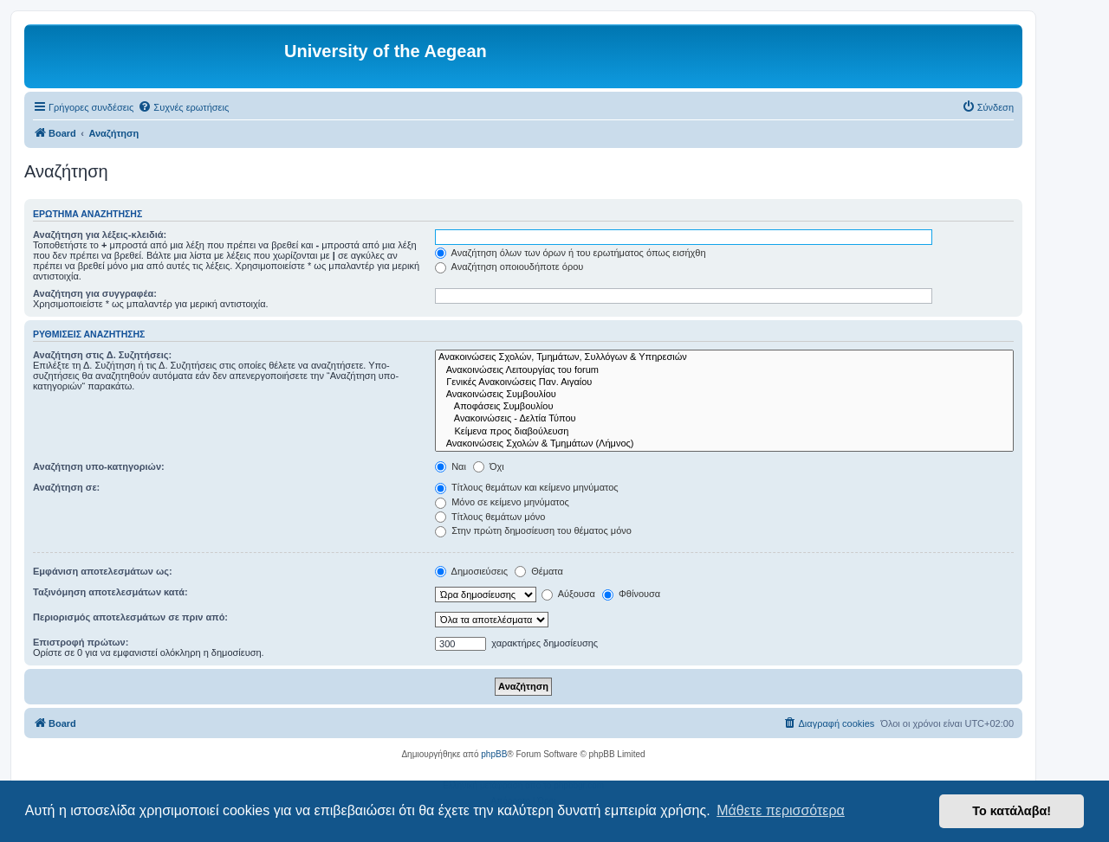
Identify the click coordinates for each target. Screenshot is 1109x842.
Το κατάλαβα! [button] (1011, 811)
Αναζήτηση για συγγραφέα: (95, 293)
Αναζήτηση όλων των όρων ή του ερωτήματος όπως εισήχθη (570, 252)
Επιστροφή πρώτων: (80, 642)
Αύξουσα (568, 593)
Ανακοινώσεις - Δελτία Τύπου (724, 419)
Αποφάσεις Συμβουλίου (724, 407)
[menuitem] (183, 107)
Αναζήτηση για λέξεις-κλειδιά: (99, 234)
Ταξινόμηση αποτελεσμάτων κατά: (110, 592)
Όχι (488, 466)
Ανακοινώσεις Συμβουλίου (724, 395)
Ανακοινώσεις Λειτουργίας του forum (724, 370)
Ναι (450, 466)
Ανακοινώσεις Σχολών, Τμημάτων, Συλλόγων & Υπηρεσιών (724, 357)
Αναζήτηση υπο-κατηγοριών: (99, 466)
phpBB (494, 754)
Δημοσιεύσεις (471, 571)
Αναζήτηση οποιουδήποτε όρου (509, 266)
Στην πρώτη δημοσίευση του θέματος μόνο (533, 530)
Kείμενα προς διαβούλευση (724, 432)
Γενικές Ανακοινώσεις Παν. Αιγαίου (724, 382)
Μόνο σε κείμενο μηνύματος (502, 502)
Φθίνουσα (631, 593)
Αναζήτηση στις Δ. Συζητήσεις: (102, 355)
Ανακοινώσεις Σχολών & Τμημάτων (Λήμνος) (724, 444)
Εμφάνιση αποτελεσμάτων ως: (102, 571)
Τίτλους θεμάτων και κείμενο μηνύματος (527, 487)
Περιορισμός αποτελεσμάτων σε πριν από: (130, 617)
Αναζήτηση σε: (66, 487)
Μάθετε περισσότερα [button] (781, 810)
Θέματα (539, 571)
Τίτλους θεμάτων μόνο (490, 516)
